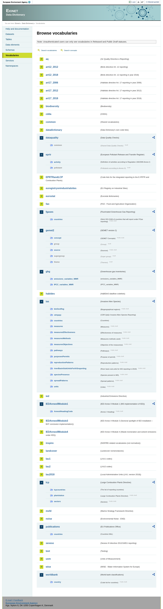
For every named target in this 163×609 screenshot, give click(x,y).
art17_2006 (52, 82)
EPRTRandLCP (54, 177)
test (48, 551)
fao (47, 204)
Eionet (17, 23)
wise (48, 566)
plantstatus (59, 495)
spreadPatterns (61, 380)
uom (48, 559)
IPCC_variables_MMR (63, 284)
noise (49, 518)
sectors (57, 501)
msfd (48, 511)
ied (47, 396)
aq (47, 59)
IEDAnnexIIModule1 (57, 404)
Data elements (12, 45)
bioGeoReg (59, 309)
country (57, 582)
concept (57, 238)
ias (47, 301)
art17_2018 (52, 98)
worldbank (52, 574)
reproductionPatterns (63, 362)
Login (134, 2)
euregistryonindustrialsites (61, 188)
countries (58, 219)
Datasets (10, 34)
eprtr (48, 154)
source (57, 250)
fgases (49, 212)
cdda (48, 114)
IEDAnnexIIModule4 (57, 432)
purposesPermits (62, 356)
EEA (17, 2)
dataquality (52, 137)
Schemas (10, 50)
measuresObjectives (63, 344)
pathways (58, 350)
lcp (47, 482)
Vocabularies (12, 55)
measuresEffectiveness (64, 332)
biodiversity (52, 106)
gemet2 (50, 230)
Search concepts (70, 50)
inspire (49, 443)
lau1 (48, 458)
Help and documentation (17, 29)
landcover (51, 451)
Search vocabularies (49, 50)
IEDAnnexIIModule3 (57, 421)
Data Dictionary (28, 23)
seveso (50, 543)
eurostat (50, 196)
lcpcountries (59, 490)
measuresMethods (62, 338)
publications (53, 526)
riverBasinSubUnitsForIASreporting (70, 368)
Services (10, 60)
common (51, 122)
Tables (9, 39)
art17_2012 (52, 90)
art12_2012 (52, 67)
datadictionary (54, 130)
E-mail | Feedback (14, 600)
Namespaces (12, 66)
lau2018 (50, 474)
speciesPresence (61, 374)
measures (58, 326)
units (56, 386)
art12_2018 (52, 75)
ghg (48, 271)
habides (50, 293)
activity (57, 162)
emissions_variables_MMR (66, 279)
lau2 (48, 466)
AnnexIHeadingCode (63, 411)
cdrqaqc (57, 315)
